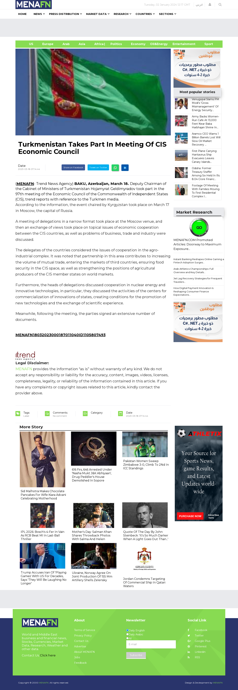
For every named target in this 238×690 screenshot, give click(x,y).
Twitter (196, 635)
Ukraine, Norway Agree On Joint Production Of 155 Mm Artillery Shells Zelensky (92, 576)
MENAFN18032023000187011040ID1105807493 (60, 335)
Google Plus (199, 641)
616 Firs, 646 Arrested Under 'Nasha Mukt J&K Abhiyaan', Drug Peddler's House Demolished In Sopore (92, 475)
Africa (98, 44)
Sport (206, 44)
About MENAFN (84, 652)
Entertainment (178, 44)
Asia (82, 44)
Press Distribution (64, 14)
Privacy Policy (83, 635)
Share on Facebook (73, 167)
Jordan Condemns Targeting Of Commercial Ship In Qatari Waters (144, 582)
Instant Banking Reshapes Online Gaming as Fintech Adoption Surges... (199, 261)
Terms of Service (84, 630)
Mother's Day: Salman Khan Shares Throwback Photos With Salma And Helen (92, 535)
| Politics (115, 44)
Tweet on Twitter (98, 167)
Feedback (80, 662)
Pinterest (197, 646)
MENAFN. (44, 682)
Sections (166, 14)
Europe (48, 44)
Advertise (80, 646)
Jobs (77, 657)
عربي (199, 5)
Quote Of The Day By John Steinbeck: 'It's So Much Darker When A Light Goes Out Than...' (145, 535)
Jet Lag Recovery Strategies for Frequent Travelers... (198, 280)
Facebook (197, 630)
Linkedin (196, 652)
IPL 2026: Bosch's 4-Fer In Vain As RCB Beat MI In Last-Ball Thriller (42, 535)
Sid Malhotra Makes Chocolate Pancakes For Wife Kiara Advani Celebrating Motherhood (43, 494)
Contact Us (81, 641)
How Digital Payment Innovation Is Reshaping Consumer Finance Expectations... (193, 291)
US (26, 44)
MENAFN (25, 183)
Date (22, 166)
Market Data (96, 14)
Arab (66, 44)
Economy (138, 44)
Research (121, 14)
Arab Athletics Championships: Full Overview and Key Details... (193, 270)
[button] (210, 5)
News (38, 14)
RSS (194, 657)
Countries (144, 14)
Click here (48, 655)
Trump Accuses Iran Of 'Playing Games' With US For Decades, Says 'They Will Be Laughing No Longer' (43, 578)
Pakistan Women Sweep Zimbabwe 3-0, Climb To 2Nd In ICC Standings (146, 464)
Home (22, 14)
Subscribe (136, 655)
